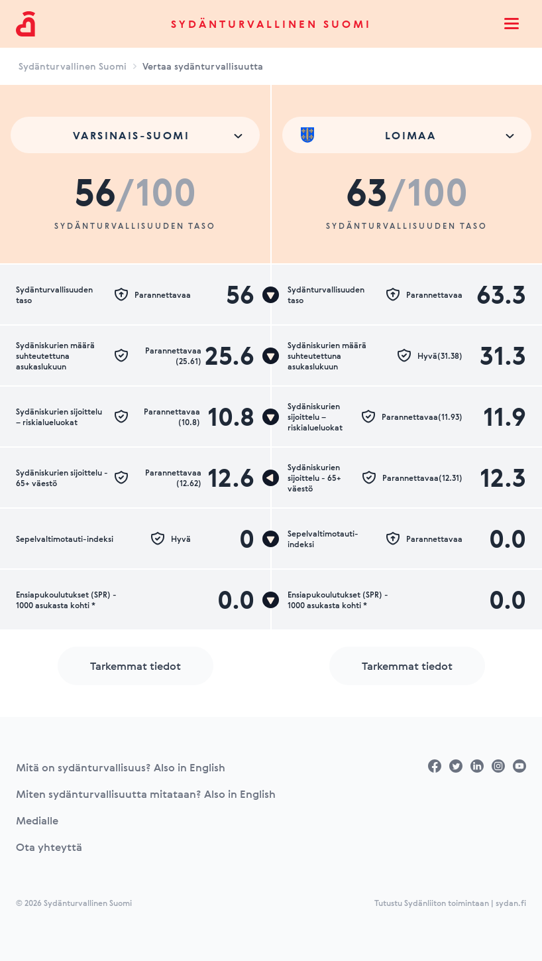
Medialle (37, 820)
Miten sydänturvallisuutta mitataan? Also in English (146, 794)
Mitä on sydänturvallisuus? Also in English (120, 767)
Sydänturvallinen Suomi (271, 24)
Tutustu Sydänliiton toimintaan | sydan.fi (450, 902)
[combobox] (135, 135)
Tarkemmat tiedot (135, 666)
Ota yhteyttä (49, 847)
